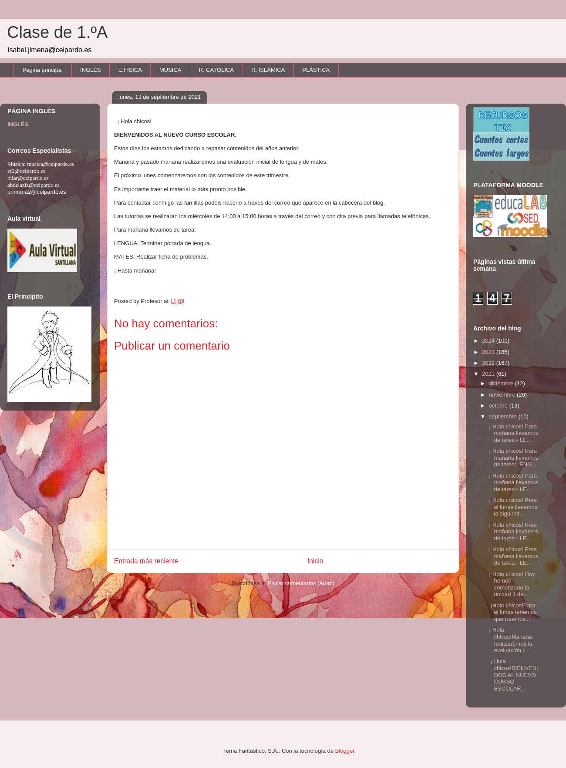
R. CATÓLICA (216, 70)
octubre (499, 405)
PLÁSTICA (316, 70)
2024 (489, 340)
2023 (489, 352)
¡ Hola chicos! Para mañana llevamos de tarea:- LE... (512, 433)
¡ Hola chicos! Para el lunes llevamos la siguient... (512, 507)
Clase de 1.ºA (57, 32)
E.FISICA (130, 70)
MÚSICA (170, 70)
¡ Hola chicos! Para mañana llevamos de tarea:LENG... (512, 458)
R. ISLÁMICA (268, 70)
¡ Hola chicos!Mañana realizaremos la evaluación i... (509, 640)
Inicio (315, 561)
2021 (489, 374)
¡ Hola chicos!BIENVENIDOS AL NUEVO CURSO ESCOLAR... (512, 674)
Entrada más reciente (146, 561)
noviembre (503, 394)
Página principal (43, 70)
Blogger (344, 751)
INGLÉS (90, 70)
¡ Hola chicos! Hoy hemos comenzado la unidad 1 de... (511, 584)
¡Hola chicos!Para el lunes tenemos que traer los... (511, 612)
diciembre (502, 383)
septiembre (504, 416)
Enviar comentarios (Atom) (300, 583)
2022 (489, 363)
